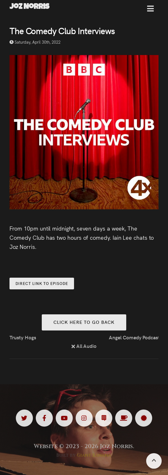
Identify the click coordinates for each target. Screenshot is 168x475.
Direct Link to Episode (42, 283)
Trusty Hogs (22, 337)
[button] (150, 11)
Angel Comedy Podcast (134, 337)
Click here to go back (83, 322)
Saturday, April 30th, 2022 (34, 42)
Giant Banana (94, 455)
